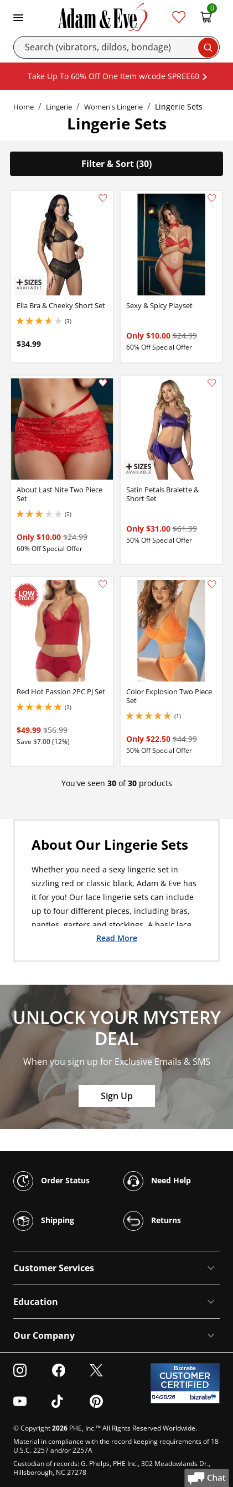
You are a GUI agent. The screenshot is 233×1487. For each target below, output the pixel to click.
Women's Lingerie (113, 107)
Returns (152, 1221)
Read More (116, 938)
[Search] (116, 47)
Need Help (157, 1181)
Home (23, 107)
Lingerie (59, 107)
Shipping (43, 1221)
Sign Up (117, 1096)
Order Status (51, 1181)
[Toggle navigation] (18, 16)
